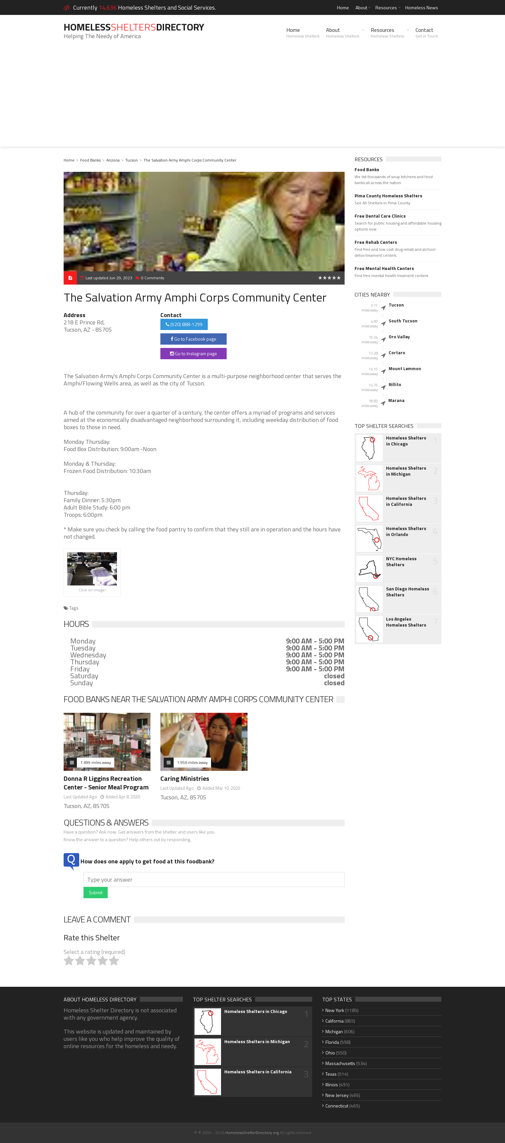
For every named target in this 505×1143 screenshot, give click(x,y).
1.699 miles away (95, 762)
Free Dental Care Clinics (380, 216)
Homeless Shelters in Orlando (406, 531)
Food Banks (90, 160)
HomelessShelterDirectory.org (252, 1132)
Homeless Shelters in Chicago (406, 441)
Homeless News (421, 7)
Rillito (395, 384)
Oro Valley (399, 337)
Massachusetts (340, 1063)
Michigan (334, 1031)
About (361, 7)
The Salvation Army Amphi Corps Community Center (189, 160)
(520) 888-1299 (184, 324)
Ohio (330, 1052)
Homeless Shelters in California (406, 501)
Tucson (131, 160)
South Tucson (403, 321)
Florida (332, 1042)
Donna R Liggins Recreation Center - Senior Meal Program (106, 782)
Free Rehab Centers (376, 242)
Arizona (113, 160)
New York (334, 1010)
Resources (386, 7)
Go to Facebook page (193, 338)
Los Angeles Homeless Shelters (406, 622)
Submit (95, 892)
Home (343, 7)
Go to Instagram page (193, 353)
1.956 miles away (192, 762)
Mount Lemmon (405, 368)
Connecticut (336, 1105)
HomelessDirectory (134, 26)
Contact (427, 32)
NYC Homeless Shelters (401, 562)
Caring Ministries (184, 778)
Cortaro (397, 353)
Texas (331, 1073)
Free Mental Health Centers (384, 268)
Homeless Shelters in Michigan (406, 471)
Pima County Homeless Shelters (388, 196)
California (334, 1020)
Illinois (331, 1084)
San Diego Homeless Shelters (407, 592)
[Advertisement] (252, 100)
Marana (396, 400)
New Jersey (337, 1095)
